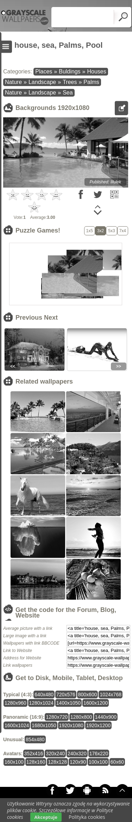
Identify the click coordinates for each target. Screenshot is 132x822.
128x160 (35, 762)
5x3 (111, 230)
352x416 (33, 753)
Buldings (69, 71)
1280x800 (81, 717)
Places (43, 71)
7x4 (122, 230)
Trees (70, 82)
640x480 (44, 694)
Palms (91, 82)
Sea (68, 93)
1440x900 (106, 717)
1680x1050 (44, 725)
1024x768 (110, 694)
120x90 (78, 762)
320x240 (55, 753)
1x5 (89, 230)
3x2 (100, 230)
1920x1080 (71, 725)
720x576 (65, 694)
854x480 (35, 739)
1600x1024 (17, 725)
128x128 (57, 762)
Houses (96, 71)
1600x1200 (95, 703)
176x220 (98, 753)
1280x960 (15, 703)
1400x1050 (68, 703)
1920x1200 (98, 725)
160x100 (14, 762)
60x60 (117, 762)
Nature (13, 82)
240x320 (77, 753)
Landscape (42, 82)
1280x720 (57, 717)
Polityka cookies (87, 817)
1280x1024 (41, 703)
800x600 (87, 694)
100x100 (98, 762)
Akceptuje (45, 817)
